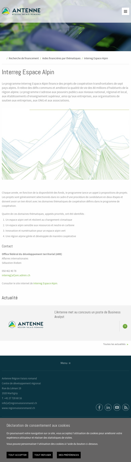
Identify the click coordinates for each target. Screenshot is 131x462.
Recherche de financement (24, 58)
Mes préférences (69, 455)
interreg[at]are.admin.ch (16, 275)
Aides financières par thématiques (61, 58)
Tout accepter (17, 455)
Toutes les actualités (114, 344)
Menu (64, 363)
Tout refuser (42, 455)
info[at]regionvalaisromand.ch (19, 403)
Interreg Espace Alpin (96, 58)
